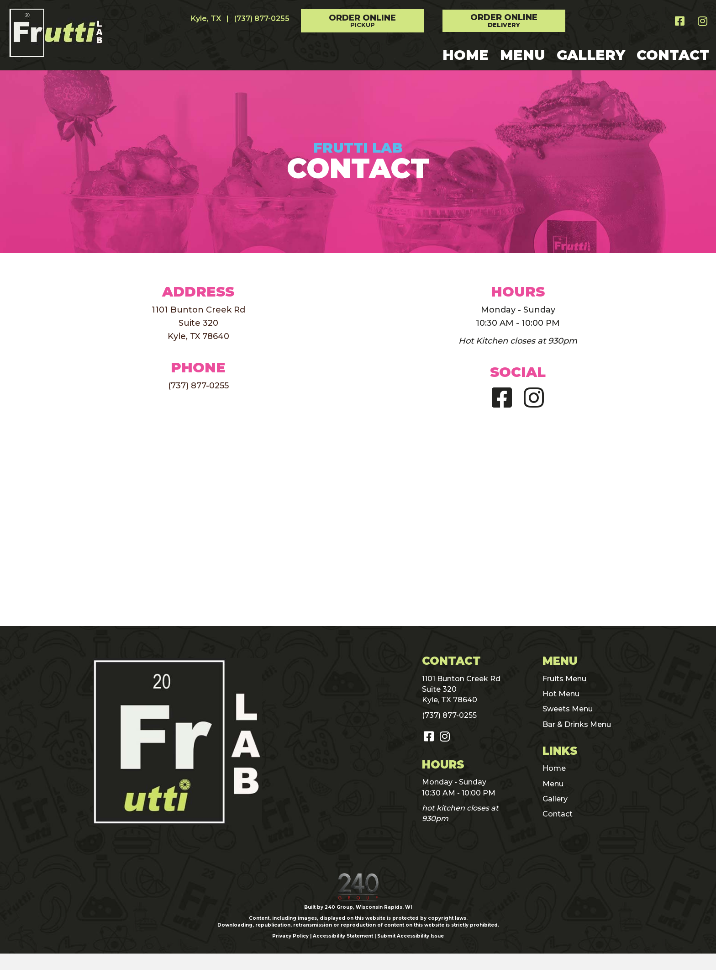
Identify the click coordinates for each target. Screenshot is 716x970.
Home (554, 768)
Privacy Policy (290, 953)
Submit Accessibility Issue (410, 953)
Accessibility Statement (343, 953)
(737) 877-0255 (262, 18)
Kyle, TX (206, 18)
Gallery (555, 799)
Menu (552, 783)
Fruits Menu (564, 678)
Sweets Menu (567, 709)
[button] (362, 20)
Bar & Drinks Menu (576, 724)
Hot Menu (560, 693)
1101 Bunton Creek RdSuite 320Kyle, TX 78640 (198, 323)
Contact (557, 814)
